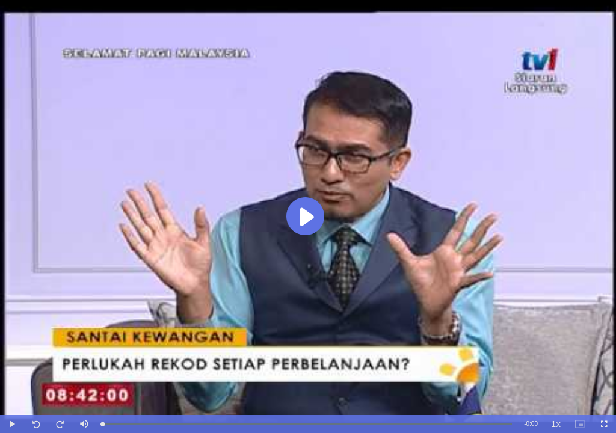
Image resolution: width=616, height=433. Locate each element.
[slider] (307, 424)
